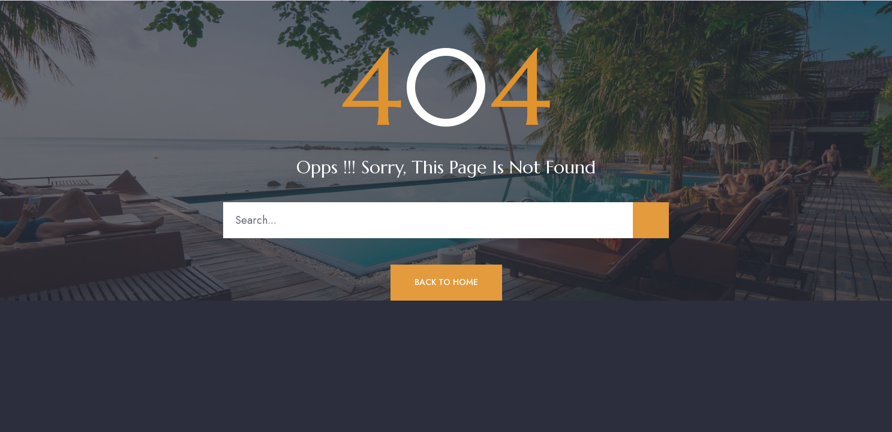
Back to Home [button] (446, 282)
